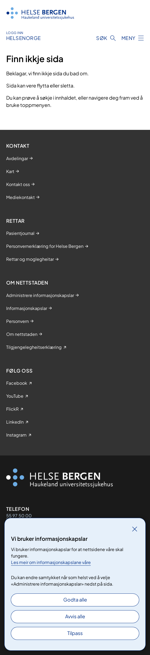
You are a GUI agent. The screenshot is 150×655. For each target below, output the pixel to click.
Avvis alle (75, 616)
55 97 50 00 (19, 515)
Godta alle (75, 599)
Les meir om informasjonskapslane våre (51, 562)
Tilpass (75, 633)
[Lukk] (134, 529)
